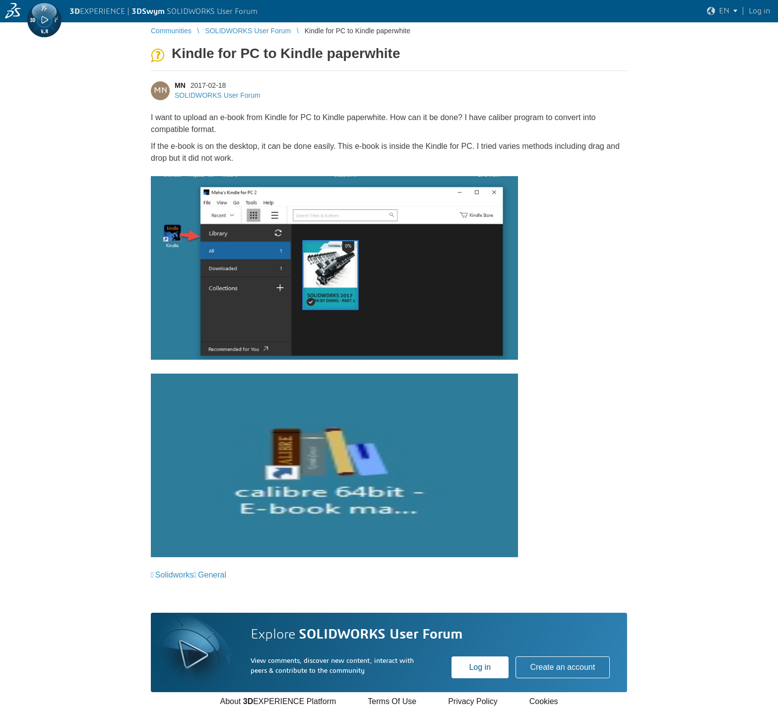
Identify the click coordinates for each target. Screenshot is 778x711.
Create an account (562, 667)
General (212, 575)
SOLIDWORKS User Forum (217, 95)
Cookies (543, 701)
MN (180, 85)
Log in (480, 667)
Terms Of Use (392, 701)
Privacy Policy (473, 701)
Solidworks (174, 575)
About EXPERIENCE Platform (278, 701)
